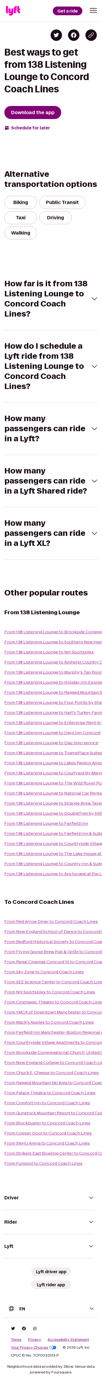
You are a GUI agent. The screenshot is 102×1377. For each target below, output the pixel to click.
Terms (16, 1339)
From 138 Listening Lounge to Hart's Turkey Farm (53, 712)
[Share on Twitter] (56, 35)
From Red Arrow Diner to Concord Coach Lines (51, 921)
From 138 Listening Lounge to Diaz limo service (51, 743)
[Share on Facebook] (73, 35)
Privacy (34, 1339)
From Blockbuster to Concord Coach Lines (47, 1123)
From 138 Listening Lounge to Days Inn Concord (52, 732)
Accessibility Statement (68, 1339)
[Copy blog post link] (91, 35)
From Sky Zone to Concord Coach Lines (44, 972)
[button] (93, 10)
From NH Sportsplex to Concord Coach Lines (49, 992)
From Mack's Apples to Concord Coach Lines (49, 1022)
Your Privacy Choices (33, 1347)
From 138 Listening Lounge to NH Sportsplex (49, 652)
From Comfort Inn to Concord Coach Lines (47, 1103)
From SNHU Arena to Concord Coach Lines (47, 1143)
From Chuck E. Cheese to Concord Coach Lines (51, 1072)
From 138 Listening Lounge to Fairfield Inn (46, 823)
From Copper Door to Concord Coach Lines (48, 1133)
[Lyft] (13, 11)
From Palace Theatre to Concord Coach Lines (49, 1093)
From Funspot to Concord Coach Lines (43, 1163)
